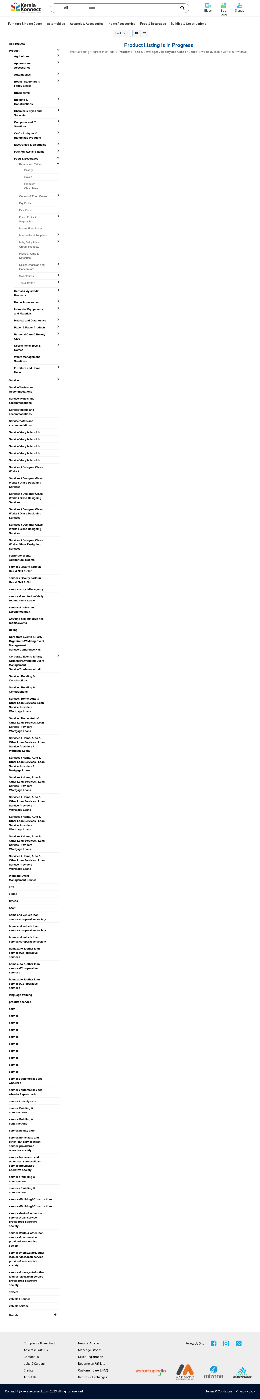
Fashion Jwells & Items (29, 151)
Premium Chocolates (31, 184)
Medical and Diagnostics (30, 320)
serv (12, 1008)
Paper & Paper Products (30, 327)
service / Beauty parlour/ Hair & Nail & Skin (25, 567)
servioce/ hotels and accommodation (22, 607)
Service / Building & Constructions (22, 676)
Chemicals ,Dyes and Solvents (28, 111)
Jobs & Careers (34, 1364)
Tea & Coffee (27, 283)
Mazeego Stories (90, 1350)
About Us (30, 1377)
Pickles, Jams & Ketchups (29, 253)
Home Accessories (26, 302)
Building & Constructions (23, 100)
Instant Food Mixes (31, 228)
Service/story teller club (24, 432)
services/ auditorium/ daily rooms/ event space (26, 596)
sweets (13, 1292)
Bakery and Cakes (30, 164)
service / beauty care (22, 1101)
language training (20, 995)
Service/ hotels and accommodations (21, 410)
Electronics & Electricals (30, 144)
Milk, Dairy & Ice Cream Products (29, 242)
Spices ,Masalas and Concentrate (32, 265)
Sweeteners (26, 276)
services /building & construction (22, 1177)
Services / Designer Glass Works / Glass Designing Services (26, 478)
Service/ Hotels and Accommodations (22, 387)
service (14, 1015)
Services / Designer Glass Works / (26, 467)
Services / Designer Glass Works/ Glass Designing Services (26, 540)
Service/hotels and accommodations (21, 421)
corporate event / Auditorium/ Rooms (22, 555)
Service (14, 380)
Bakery (28, 170)
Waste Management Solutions (27, 357)
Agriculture (21, 56)
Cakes (28, 177)
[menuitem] (25, 23)
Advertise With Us (36, 1350)
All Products (17, 43)
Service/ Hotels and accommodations (22, 398)
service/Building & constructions (21, 1108)
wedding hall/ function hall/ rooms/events (26, 618)
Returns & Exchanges (92, 1377)
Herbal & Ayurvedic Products (26, 291)
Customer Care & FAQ (93, 1370)
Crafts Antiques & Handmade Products (27, 133)
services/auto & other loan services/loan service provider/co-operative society (26, 1213)
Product (14, 50)
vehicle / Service (19, 1299)
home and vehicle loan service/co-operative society (27, 915)
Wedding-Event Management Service (22, 876)
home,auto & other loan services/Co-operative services (24, 948)
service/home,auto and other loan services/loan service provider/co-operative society (25, 1137)
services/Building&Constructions (29, 1199)
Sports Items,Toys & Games (27, 345)
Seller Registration (90, 1357)
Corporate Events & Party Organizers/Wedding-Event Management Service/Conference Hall (26, 637)
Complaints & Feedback (40, 1343)
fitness (13, 901)
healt (12, 908)
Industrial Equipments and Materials (28, 309)
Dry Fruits (25, 203)
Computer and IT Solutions (25, 122)
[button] (122, 33)
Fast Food (25, 210)
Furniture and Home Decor (27, 368)
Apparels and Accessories (23, 63)
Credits (28, 1370)
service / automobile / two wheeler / (26, 1079)
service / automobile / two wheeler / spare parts (26, 1090)
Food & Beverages (26, 158)
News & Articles (89, 1343)
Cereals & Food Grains (33, 196)
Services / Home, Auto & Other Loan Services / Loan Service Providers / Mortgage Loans (27, 738)
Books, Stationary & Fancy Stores (27, 81)
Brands (32, 1315)
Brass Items (22, 92)
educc (13, 894)
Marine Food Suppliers (33, 235)
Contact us (31, 1357)
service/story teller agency (26, 589)
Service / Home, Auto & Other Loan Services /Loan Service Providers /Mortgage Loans (26, 698)
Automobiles (22, 74)
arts (11, 887)
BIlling (13, 629)
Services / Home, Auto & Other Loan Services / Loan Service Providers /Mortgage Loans (27, 777)
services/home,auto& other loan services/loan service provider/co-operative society (26, 1252)
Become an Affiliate (91, 1364)
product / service (20, 1001)
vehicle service (19, 1306)
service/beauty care (22, 1130)
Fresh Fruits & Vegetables (28, 217)
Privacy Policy (245, 1391)
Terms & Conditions (219, 1391)
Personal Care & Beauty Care (29, 334)
